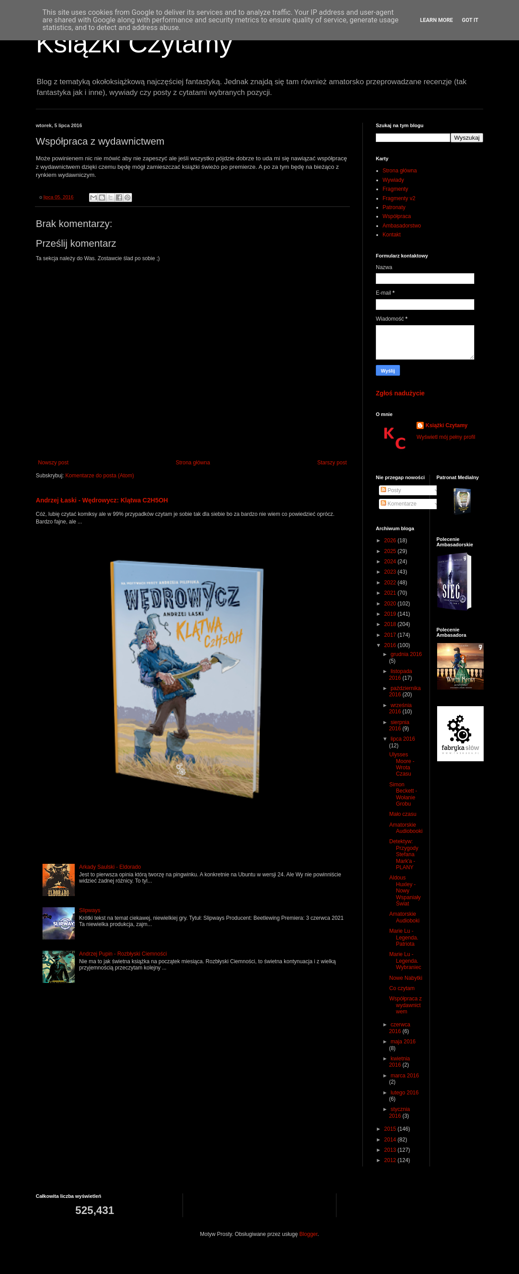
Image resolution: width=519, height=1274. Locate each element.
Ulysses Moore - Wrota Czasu (401, 764)
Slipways (89, 910)
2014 (391, 1140)
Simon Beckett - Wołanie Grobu (403, 794)
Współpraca (397, 216)
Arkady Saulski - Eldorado (110, 867)
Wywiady (393, 180)
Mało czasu (403, 814)
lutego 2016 (405, 1093)
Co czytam (402, 988)
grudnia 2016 (406, 654)
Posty (391, 490)
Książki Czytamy (134, 43)
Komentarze (399, 504)
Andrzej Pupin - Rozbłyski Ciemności (123, 954)
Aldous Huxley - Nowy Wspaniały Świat (405, 891)
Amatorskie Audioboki (404, 917)
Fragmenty (395, 189)
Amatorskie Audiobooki (405, 828)
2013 (391, 1150)
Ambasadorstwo (402, 226)
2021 (391, 593)
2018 (391, 624)
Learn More (436, 20)
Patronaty (394, 207)
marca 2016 (405, 1075)
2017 (391, 635)
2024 (391, 561)
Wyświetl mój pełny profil (446, 437)
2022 (391, 582)
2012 (391, 1160)
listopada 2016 (400, 674)
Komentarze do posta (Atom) (99, 475)
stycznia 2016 (399, 1112)
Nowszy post (53, 462)
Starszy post (332, 462)
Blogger (308, 1234)
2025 (391, 551)
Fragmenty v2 (399, 198)
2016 (391, 645)
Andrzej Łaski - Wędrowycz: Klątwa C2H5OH (102, 500)
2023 (391, 572)
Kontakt (392, 235)
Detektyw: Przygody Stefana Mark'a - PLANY (403, 854)
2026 (391, 540)
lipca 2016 (403, 739)
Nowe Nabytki (405, 978)
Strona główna (193, 462)
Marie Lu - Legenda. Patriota (403, 937)
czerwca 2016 (399, 1027)
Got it (470, 20)
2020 (391, 604)
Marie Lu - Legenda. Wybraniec (405, 960)
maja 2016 (403, 1041)
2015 (391, 1129)
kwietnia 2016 (399, 1061)
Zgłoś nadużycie (400, 393)
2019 (391, 614)
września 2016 (400, 708)
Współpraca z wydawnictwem (405, 1005)
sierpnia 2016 (399, 725)
